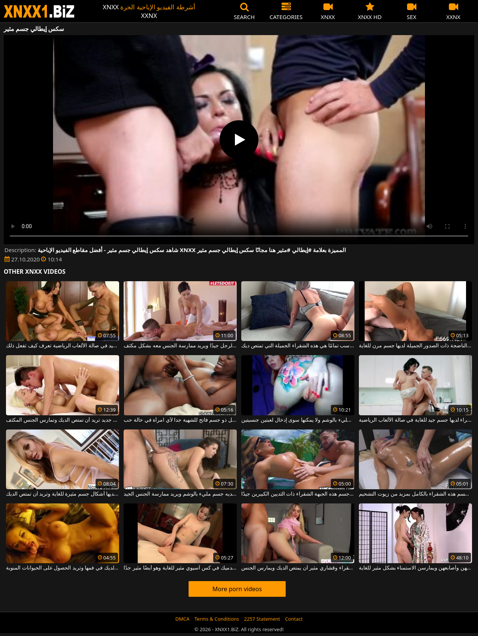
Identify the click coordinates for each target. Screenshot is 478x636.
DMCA (183, 618)
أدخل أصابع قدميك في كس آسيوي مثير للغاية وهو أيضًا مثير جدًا (180, 568)
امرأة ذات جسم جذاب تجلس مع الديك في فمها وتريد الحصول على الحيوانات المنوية (62, 568)
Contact (293, 618)
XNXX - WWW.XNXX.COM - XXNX (39, 11)
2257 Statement (262, 618)
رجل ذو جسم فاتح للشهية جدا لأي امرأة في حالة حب (180, 420)
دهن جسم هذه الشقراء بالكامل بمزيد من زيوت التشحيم (415, 494)
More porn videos (237, 589)
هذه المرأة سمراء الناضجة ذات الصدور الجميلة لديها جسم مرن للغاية (415, 346)
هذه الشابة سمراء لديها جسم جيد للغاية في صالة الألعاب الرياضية (415, 420)
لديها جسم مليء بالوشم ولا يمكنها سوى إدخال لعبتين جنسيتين (297, 420)
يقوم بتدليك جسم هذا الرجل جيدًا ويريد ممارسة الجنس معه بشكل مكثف (180, 346)
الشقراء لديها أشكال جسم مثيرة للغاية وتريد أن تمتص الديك (62, 494)
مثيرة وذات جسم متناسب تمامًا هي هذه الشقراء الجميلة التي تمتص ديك (297, 346)
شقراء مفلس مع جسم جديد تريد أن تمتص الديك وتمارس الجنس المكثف (62, 420)
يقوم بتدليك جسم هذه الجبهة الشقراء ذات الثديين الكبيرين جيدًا (297, 494)
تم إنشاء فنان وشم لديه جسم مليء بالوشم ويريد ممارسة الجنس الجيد (180, 494)
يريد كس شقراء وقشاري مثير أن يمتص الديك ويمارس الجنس (297, 568)
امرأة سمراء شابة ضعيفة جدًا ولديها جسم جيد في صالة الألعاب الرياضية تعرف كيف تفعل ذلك (62, 346)
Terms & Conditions (217, 618)
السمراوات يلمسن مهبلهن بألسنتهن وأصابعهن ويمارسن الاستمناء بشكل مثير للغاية (415, 568)
